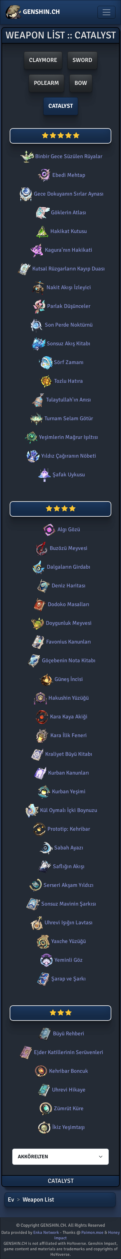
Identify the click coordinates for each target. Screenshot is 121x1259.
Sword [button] (82, 60)
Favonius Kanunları (60, 641)
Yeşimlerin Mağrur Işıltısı (60, 437)
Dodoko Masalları (60, 604)
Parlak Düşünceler (60, 306)
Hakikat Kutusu (60, 231)
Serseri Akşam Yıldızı (60, 885)
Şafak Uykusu (60, 474)
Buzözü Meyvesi (60, 548)
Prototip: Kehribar (60, 829)
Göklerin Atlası (60, 212)
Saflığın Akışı (61, 866)
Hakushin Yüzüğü (60, 698)
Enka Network (46, 1232)
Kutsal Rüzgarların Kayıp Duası (60, 268)
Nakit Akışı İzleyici (60, 287)
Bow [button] (81, 82)
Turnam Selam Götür (60, 418)
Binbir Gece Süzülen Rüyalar (60, 156)
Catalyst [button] (60, 105)
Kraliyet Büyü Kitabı (60, 754)
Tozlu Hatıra (60, 381)
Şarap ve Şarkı (60, 978)
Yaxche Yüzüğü (60, 941)
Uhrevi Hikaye (61, 1089)
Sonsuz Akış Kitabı (60, 343)
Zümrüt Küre (61, 1108)
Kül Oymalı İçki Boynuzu (60, 810)
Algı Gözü (60, 529)
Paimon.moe (92, 1232)
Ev (11, 1199)
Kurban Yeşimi (61, 791)
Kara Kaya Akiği (60, 716)
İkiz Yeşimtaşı (60, 1127)
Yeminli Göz (60, 960)
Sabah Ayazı (60, 847)
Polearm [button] (46, 82)
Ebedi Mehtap (60, 175)
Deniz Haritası (60, 585)
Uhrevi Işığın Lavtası (60, 922)
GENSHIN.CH (32, 12)
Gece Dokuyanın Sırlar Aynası (61, 193)
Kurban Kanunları (60, 772)
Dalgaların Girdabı (60, 567)
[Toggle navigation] (106, 12)
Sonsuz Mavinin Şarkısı (60, 903)
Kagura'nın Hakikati (60, 250)
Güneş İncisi (60, 679)
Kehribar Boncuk (60, 1071)
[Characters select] (60, 1157)
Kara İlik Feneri (60, 735)
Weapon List (38, 1199)
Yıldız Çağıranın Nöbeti (60, 455)
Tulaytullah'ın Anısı (60, 399)
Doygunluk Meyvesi (61, 623)
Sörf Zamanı (61, 362)
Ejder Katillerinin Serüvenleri (60, 1052)
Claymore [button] (43, 60)
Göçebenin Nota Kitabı (61, 660)
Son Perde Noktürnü (61, 324)
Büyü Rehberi (60, 1033)
